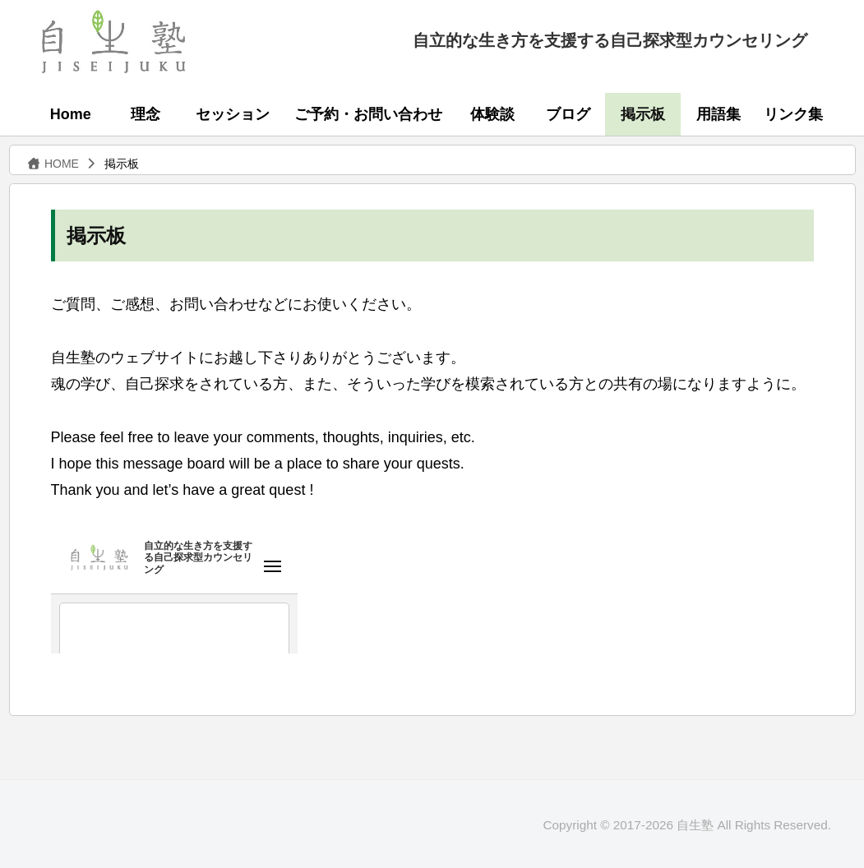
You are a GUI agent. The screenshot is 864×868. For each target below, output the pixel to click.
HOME (53, 163)
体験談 (492, 114)
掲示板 (643, 114)
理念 (145, 114)
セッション (233, 114)
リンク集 (793, 114)
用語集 (718, 114)
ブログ (568, 114)
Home (70, 114)
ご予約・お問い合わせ (368, 114)
